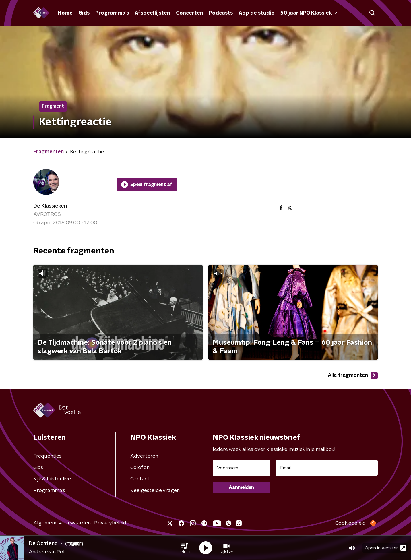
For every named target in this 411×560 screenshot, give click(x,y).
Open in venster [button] (385, 548)
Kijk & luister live (52, 479)
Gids (84, 13)
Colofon (140, 467)
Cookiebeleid (350, 523)
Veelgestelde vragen (155, 490)
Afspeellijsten (152, 13)
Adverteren (144, 456)
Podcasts (221, 13)
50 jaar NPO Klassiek (308, 13)
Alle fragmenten (353, 375)
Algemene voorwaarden (62, 523)
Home (65, 13)
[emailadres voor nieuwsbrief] (327, 468)
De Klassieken (50, 206)
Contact (140, 479)
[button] (184, 548)
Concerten (189, 13)
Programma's (112, 13)
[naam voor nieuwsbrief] (241, 468)
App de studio (257, 13)
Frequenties (47, 456)
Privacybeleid (110, 523)
